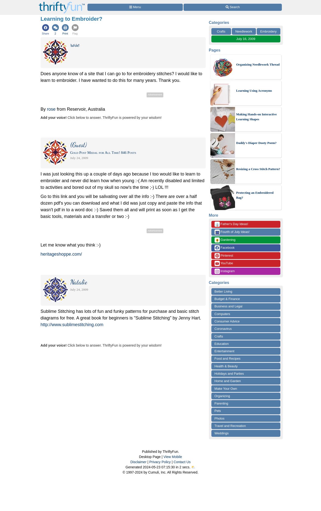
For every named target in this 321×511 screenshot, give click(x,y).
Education (222, 344)
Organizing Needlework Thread (258, 64)
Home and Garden (228, 381)
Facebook (225, 247)
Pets (218, 411)
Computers (222, 314)
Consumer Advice (227, 321)
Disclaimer (138, 462)
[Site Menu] (135, 7)
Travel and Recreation (230, 426)
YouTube (224, 263)
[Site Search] (233, 7)
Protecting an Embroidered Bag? (255, 195)
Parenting (221, 403)
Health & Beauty (226, 366)
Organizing (222, 396)
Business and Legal (228, 306)
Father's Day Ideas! (231, 224)
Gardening (225, 240)
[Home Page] (61, 3)
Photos (219, 418)
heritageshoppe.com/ (61, 254)
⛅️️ (193, 467)
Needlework (243, 31)
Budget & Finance (227, 299)
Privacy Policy (160, 462)
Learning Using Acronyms (254, 90)
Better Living (223, 291)
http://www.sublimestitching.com (72, 324)
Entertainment (225, 351)
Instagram (225, 271)
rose (51, 109)
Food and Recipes (228, 358)
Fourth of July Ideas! (232, 232)
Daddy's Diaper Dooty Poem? (256, 143)
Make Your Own (226, 388)
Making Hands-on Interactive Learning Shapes (256, 116)
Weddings (222, 433)
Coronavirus (223, 329)
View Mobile (173, 457)
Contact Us (182, 462)
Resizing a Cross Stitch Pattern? (258, 169)
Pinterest (224, 255)
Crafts (221, 31)
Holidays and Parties (229, 373)
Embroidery (268, 31)
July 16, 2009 (245, 39)
